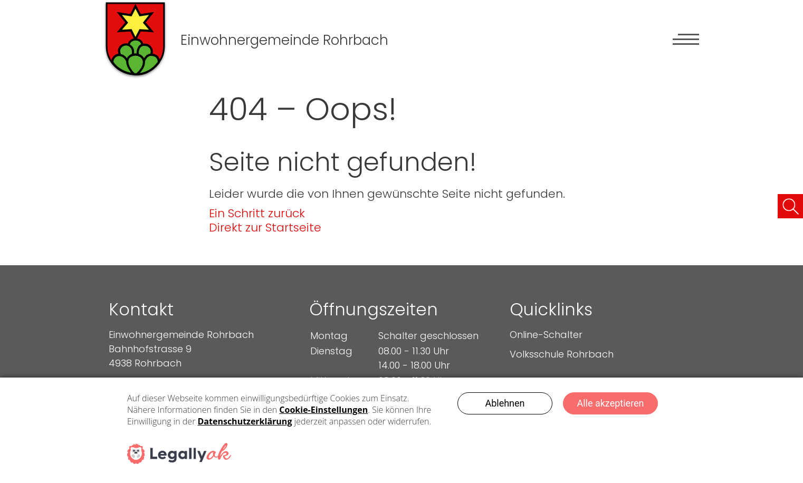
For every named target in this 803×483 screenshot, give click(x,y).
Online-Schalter (546, 334)
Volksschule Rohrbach (562, 354)
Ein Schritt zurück (257, 213)
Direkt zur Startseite (265, 227)
